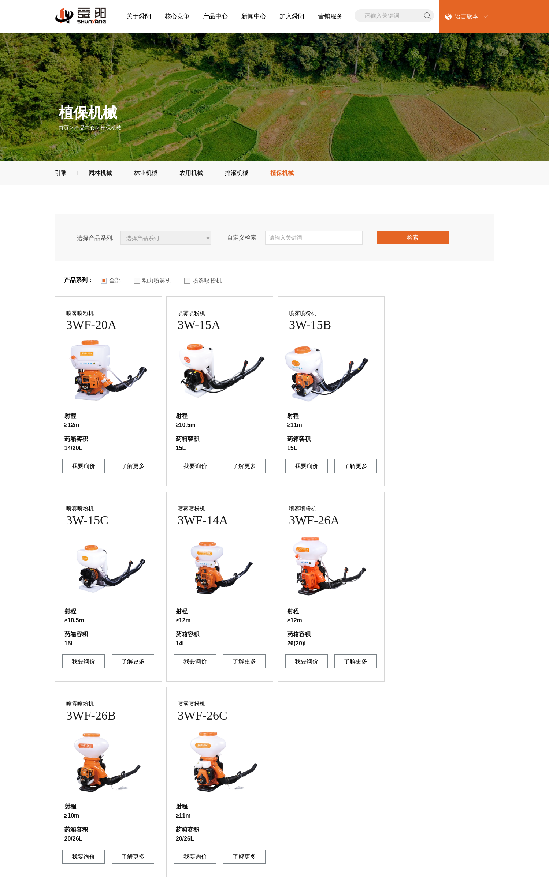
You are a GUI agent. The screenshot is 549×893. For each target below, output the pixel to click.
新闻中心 (253, 16)
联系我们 (66, 823)
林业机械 (145, 173)
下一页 (475, 715)
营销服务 (330, 16)
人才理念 (270, 804)
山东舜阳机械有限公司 (278, 881)
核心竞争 (177, 16)
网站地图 (66, 881)
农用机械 (191, 173)
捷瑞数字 (450, 881)
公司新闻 (134, 804)
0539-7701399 (363, 814)
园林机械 (100, 173)
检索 (413, 237)
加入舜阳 (291, 16)
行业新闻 (134, 814)
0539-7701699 (362, 796)
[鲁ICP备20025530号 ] (394, 881)
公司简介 (66, 804)
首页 (64, 128)
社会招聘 (270, 814)
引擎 (61, 173)
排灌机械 (236, 173)
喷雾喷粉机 (203, 280)
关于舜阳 (138, 16)
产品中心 (215, 16)
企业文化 (66, 814)
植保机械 (282, 173)
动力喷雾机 (152, 280)
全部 (111, 280)
